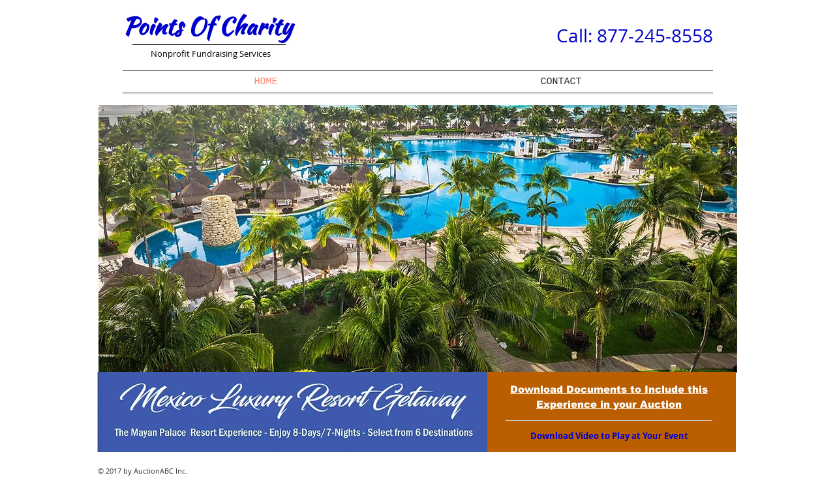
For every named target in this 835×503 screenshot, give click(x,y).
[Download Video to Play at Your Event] (609, 436)
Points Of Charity (207, 26)
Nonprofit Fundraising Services (211, 53)
